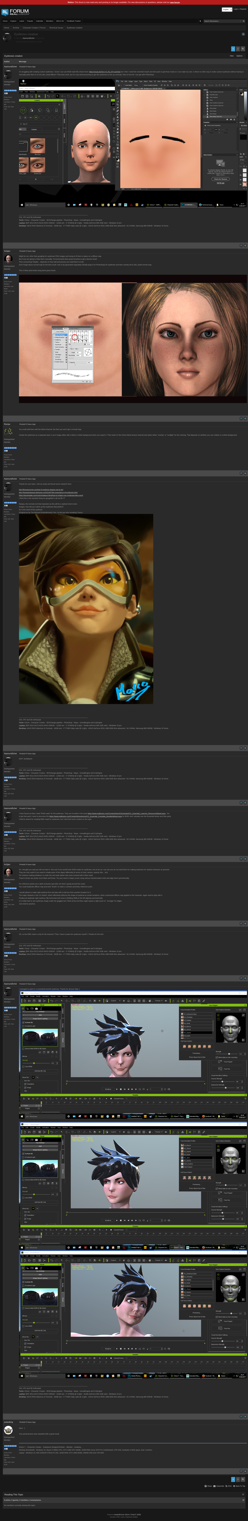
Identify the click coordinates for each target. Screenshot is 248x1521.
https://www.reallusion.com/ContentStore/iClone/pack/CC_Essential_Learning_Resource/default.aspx (127, 813)
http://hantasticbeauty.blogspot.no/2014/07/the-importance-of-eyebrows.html (48, 492)
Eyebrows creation (75, 28)
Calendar (39, 21)
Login (236, 9)
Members (50, 21)
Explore (13, 21)
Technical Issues (56, 28)
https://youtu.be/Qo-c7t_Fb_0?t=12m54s (104, 72)
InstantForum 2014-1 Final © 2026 (127, 1515)
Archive (16, 28)
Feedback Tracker (73, 21)
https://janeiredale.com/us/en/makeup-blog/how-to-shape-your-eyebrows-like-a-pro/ (51, 495)
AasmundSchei (28, 38)
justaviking (8, 1422)
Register (243, 9)
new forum (175, 2)
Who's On (60, 21)
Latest (22, 21)
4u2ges (7, 251)
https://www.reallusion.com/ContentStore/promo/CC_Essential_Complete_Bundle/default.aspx (85, 816)
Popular (30, 21)
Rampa (7, 424)
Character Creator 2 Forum (34, 28)
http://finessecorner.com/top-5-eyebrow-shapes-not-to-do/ (41, 490)
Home (5, 21)
